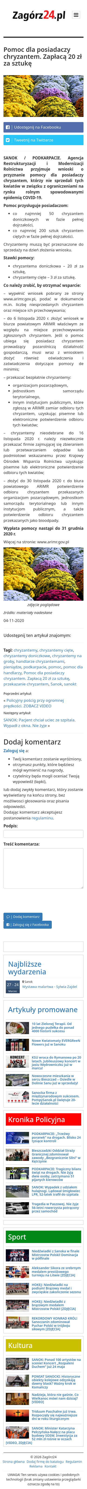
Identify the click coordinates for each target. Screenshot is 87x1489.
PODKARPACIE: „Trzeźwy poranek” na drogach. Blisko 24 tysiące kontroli (56, 1137)
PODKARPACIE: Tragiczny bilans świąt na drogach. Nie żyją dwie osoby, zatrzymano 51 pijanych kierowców (56, 1174)
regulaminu (42, 818)
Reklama (36, 1466)
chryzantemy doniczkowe (26, 655)
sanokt (70, 684)
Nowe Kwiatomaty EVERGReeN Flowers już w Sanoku (56, 1042)
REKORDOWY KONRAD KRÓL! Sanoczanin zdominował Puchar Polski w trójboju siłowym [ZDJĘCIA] (54, 1323)
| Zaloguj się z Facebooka (27, 924)
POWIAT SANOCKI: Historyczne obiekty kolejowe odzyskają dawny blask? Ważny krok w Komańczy (56, 1381)
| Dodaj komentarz (22, 916)
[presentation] (38, 900)
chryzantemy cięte (56, 650)
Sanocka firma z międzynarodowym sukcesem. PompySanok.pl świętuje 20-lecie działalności (55, 1098)
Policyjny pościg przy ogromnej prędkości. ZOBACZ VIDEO (33, 703)
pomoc (54, 667)
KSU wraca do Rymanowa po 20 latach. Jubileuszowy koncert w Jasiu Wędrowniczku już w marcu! (56, 1062)
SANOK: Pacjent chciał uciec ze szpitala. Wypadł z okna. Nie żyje (39, 722)
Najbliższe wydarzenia (27, 967)
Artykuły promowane (43, 1009)
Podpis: (10, 826)
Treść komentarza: (21, 844)
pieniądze (12, 667)
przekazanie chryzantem (25, 684)
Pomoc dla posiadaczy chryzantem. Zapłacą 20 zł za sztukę (36, 675)
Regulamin (74, 1461)
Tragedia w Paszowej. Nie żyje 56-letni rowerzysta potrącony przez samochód (55, 1207)
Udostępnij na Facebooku (33, 127)
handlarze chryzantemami (40, 661)
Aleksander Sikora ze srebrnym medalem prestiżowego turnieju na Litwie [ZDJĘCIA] (56, 1271)
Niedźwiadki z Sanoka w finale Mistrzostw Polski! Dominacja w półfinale (55, 1255)
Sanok (56, 684)
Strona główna (14, 1461)
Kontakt (50, 1466)
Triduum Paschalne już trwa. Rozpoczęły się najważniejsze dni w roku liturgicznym (54, 1415)
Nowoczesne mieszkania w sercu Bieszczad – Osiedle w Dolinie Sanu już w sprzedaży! (55, 1079)
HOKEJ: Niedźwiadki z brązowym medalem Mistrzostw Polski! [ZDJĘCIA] (54, 1305)
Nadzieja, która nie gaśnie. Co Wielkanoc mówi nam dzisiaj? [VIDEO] (55, 1398)
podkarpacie (34, 667)
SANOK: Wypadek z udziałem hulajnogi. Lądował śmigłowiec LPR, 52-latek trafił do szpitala (56, 1191)
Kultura (20, 1345)
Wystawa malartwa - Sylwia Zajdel (43, 984)
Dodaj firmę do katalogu (45, 1461)
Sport (17, 1237)
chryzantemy (25, 650)
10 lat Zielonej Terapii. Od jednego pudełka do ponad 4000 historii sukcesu (53, 1027)
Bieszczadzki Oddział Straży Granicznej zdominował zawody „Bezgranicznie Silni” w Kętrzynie (56, 1155)
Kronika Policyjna (36, 1119)
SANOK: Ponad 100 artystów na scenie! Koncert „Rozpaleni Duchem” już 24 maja (56, 1363)
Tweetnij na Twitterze (29, 140)
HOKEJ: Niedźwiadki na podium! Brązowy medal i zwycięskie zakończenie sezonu (56, 1288)
